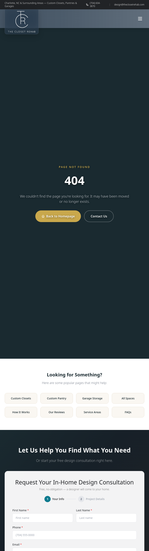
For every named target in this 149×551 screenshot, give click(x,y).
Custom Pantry (56, 398)
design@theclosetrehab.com (129, 4)
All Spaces (128, 398)
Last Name (84, 510)
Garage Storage (92, 398)
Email (17, 544)
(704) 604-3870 (93, 5)
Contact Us (99, 216)
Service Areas (92, 412)
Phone (17, 527)
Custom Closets (21, 398)
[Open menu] (140, 18)
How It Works (21, 412)
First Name (20, 510)
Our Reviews (57, 412)
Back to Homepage (58, 216)
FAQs (128, 412)
